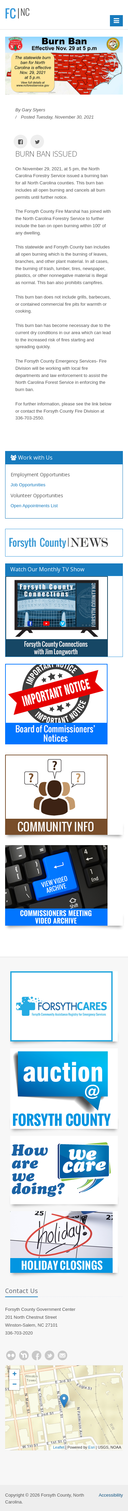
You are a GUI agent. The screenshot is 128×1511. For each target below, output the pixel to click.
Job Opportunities (28, 484)
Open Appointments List (34, 505)
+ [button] (14, 1374)
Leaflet (58, 1447)
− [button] (14, 1385)
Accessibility (111, 1495)
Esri (91, 1447)
